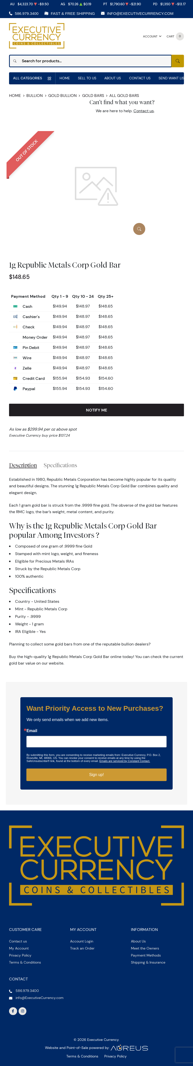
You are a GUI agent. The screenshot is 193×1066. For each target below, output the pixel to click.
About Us (112, 78)
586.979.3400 (26, 13)
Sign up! (96, 775)
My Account (19, 948)
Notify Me (96, 409)
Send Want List (172, 78)
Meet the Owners (145, 948)
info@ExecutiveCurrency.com (140, 13)
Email (31, 731)
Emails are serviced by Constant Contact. (124, 760)
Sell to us (87, 78)
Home (65, 78)
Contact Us (140, 78)
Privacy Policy (20, 955)
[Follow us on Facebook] (13, 1011)
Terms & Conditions (25, 962)
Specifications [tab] (60, 465)
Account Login (81, 941)
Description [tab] (23, 465)
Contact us (143, 110)
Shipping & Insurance (148, 962)
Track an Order (82, 948)
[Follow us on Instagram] (23, 1011)
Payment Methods (146, 955)
